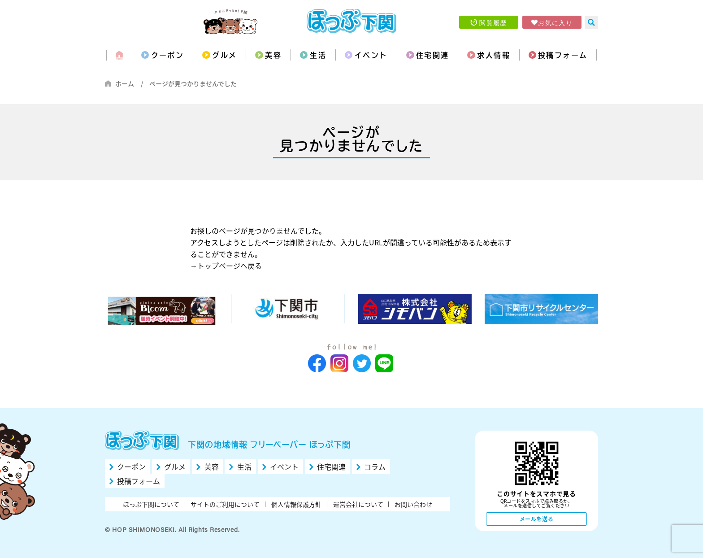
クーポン (167, 55)
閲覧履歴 (493, 22)
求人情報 (493, 55)
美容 (273, 55)
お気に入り (555, 22)
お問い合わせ (413, 504)
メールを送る (537, 519)
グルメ (224, 55)
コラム (375, 466)
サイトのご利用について (225, 504)
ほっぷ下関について (151, 504)
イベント (371, 55)
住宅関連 (432, 55)
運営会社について (358, 504)
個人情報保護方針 (296, 504)
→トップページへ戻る (226, 265)
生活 (318, 55)
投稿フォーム (562, 55)
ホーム (124, 83)
